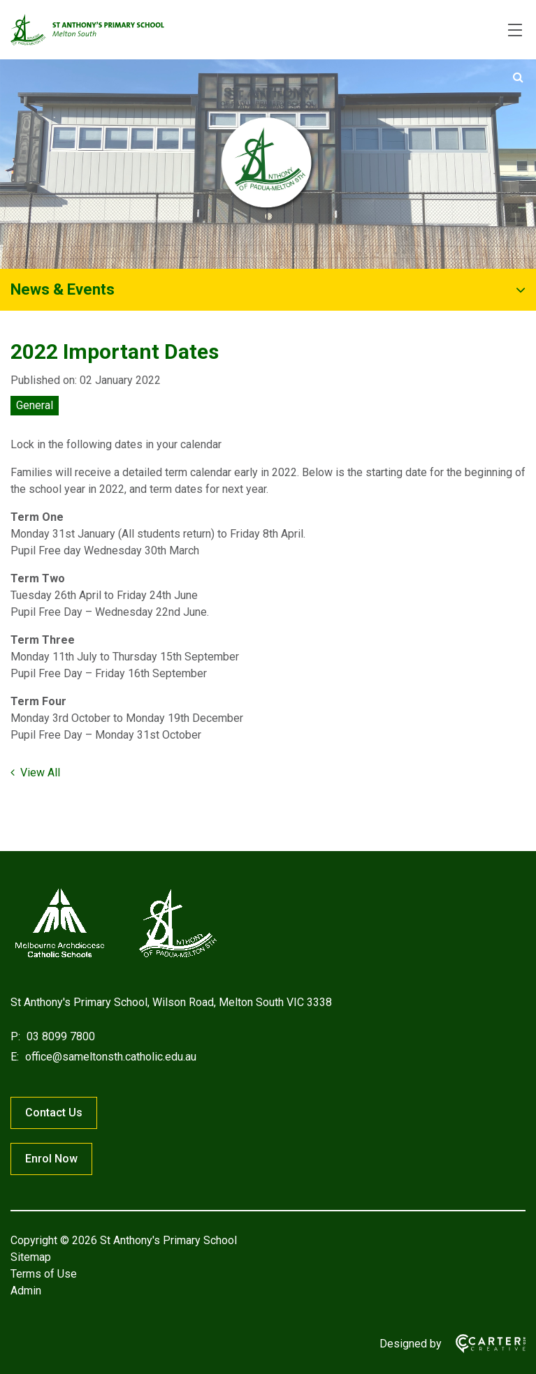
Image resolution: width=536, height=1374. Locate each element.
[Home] (115, 957)
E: (14, 1056)
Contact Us (53, 1112)
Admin (25, 1290)
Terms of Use (43, 1273)
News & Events (62, 289)
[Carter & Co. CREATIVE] (484, 1343)
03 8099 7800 (59, 1036)
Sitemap (30, 1257)
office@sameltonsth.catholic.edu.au (109, 1056)
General (34, 405)
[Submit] (518, 77)
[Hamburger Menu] (515, 30)
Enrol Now (51, 1158)
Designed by (410, 1343)
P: (15, 1036)
